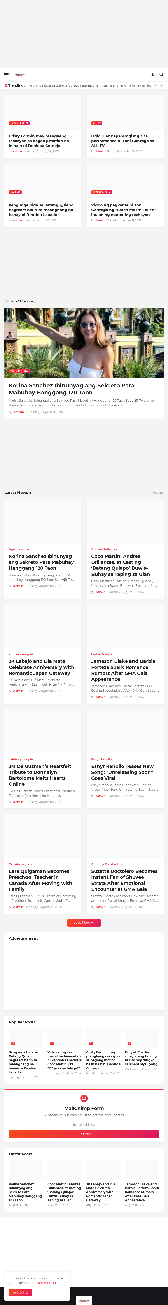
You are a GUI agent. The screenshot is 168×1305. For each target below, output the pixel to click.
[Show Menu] (6, 74)
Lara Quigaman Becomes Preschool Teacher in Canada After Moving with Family (40, 880)
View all (158, 492)
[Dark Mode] (153, 74)
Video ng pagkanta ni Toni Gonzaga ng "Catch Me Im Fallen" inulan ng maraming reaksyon (123, 210)
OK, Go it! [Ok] (20, 1292)
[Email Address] (84, 1124)
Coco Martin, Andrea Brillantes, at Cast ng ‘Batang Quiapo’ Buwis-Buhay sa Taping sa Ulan (120, 565)
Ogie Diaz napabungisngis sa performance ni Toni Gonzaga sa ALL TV (122, 141)
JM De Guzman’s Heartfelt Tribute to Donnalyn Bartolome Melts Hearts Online (40, 775)
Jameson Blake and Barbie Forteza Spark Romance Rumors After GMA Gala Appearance (123, 670)
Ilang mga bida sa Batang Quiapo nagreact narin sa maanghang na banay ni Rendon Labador (90, 85)
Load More (82, 923)
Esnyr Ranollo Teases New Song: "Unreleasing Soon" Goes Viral (122, 772)
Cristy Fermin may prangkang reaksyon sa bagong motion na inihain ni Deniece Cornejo (39, 141)
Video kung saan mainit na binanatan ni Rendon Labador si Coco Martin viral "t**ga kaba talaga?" (64, 1060)
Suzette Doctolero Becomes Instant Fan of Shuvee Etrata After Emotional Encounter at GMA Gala (124, 880)
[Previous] (156, 85)
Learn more (43, 1283)
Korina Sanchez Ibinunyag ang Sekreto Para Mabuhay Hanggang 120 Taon (71, 389)
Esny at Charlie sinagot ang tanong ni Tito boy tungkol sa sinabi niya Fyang (141, 1058)
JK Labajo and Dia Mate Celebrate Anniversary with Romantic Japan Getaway (41, 667)
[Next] (161, 85)
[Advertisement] (84, 34)
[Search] (162, 74)
